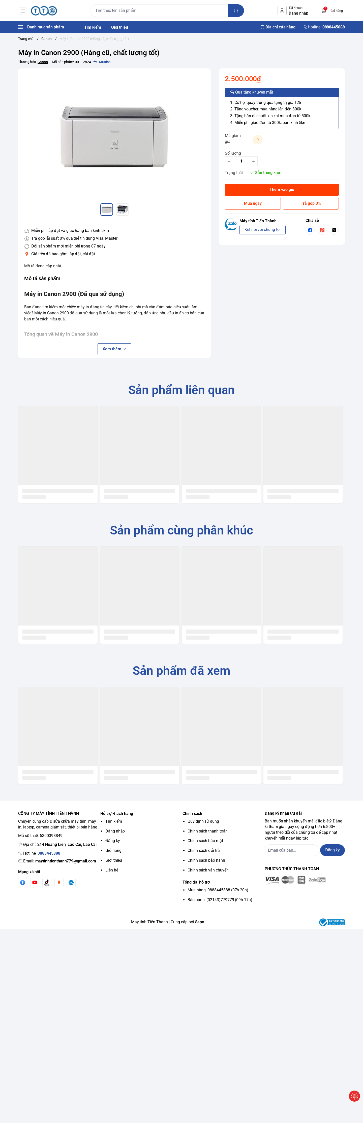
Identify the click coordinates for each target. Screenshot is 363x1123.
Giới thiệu (113, 860)
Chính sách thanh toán (208, 831)
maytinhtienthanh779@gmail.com (65, 861)
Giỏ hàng (113, 850)
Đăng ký (112, 840)
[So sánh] (102, 61)
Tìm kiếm (113, 821)
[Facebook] (22, 882)
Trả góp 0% (311, 203)
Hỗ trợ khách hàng (116, 813)
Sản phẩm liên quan (181, 390)
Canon (43, 62)
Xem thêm (114, 348)
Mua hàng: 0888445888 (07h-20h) (218, 890)
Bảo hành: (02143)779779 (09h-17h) (220, 899)
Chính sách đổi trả (204, 850)
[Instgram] (59, 882)
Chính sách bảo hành (206, 860)
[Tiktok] (46, 882)
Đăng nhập (115, 831)
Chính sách (192, 813)
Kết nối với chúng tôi (263, 229)
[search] (236, 10)
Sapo (199, 922)
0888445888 (49, 853)
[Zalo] (71, 882)
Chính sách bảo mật (205, 840)
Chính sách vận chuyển (208, 870)
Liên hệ (111, 870)
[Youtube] (34, 882)
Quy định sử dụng (203, 821)
